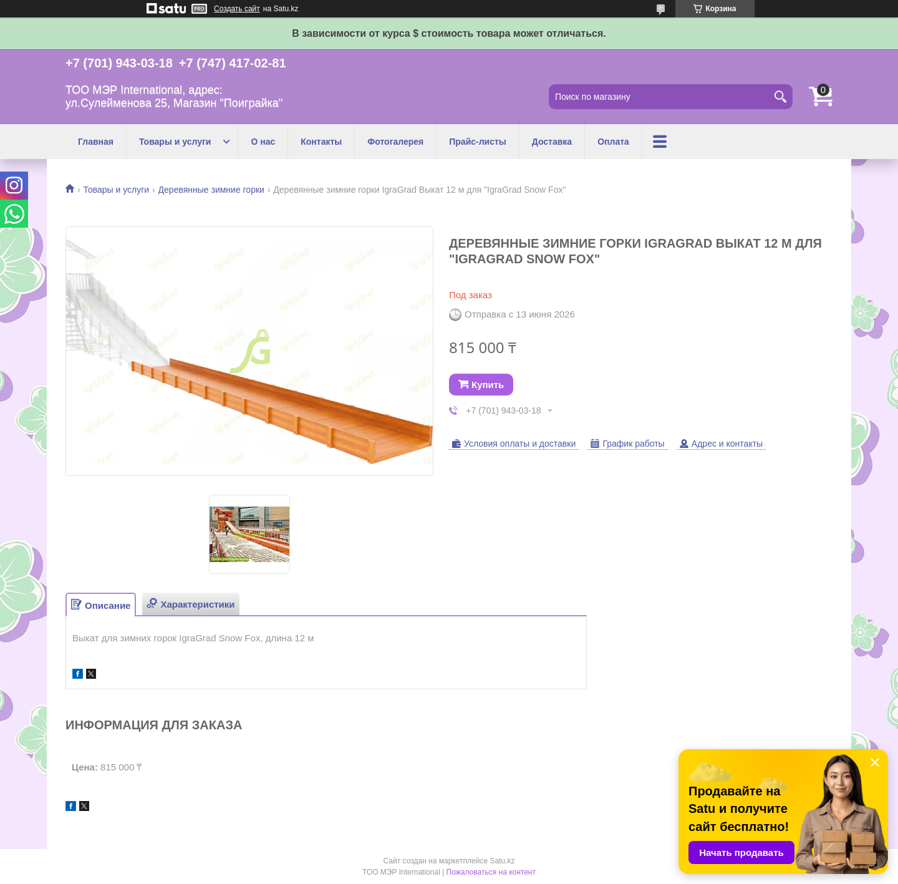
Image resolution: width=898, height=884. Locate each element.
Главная (95, 142)
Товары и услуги (175, 142)
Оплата (613, 142)
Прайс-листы (477, 142)
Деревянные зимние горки (211, 190)
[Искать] (780, 96)
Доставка (552, 142)
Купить (487, 384)
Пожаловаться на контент (491, 872)
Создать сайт (237, 8)
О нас (263, 142)
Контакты (321, 142)
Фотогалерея (395, 142)
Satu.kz (502, 861)
